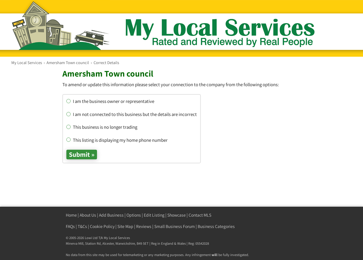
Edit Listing (154, 215)
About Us (88, 215)
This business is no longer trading (101, 127)
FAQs (70, 226)
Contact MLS (200, 215)
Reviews (143, 226)
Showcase (176, 215)
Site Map (125, 226)
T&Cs (82, 226)
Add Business (111, 215)
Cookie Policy (102, 226)
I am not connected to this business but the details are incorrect (131, 114)
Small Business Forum (174, 226)
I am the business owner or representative (110, 101)
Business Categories (216, 226)
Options (133, 215)
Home (71, 215)
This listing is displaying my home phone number (117, 140)
